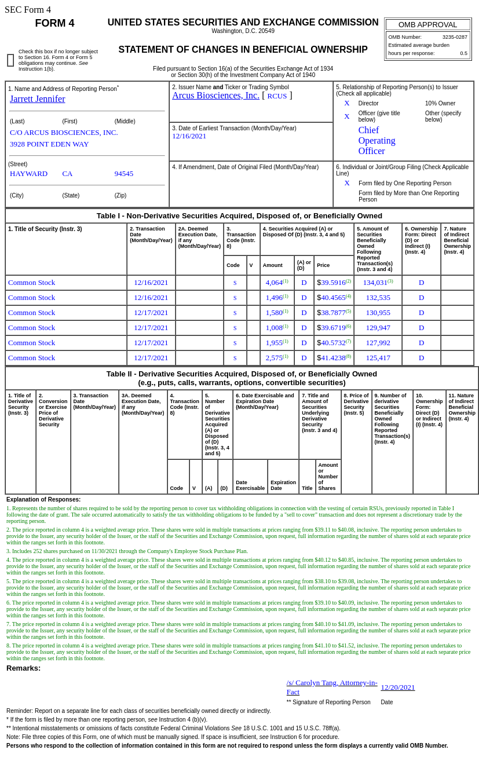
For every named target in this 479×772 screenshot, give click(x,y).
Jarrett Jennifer (37, 99)
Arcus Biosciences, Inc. (215, 95)
